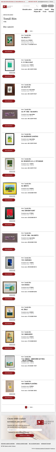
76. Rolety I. (25, 37)
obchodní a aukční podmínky (8, 443)
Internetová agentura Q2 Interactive (43, 448)
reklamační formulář (46, 443)
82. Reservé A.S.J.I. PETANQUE (32, 161)
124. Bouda (25, 285)
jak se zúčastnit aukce (34, 443)
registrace (51, 5)
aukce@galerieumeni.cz (43, 1)
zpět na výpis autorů (8, 14)
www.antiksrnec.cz (20, 1)
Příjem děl (37, 11)
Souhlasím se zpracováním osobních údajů (18, 432)
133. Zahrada (26, 260)
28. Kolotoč (25, 87)
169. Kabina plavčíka (29, 384)
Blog (52, 9)
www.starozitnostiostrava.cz (8, 1)
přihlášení (44, 5)
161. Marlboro (26, 334)
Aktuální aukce (27, 9)
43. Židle (24, 309)
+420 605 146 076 (32, 1)
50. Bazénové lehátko (29, 136)
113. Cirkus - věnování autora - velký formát (33, 359)
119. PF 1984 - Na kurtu (29, 235)
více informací (8, 51)
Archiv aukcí (38, 9)
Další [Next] (31, 31)
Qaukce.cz (53, 448)
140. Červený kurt (28, 210)
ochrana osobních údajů (21, 443)
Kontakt (51, 11)
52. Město (25, 186)
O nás (44, 11)
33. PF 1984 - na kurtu (29, 112)
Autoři (47, 9)
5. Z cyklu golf (27, 62)
